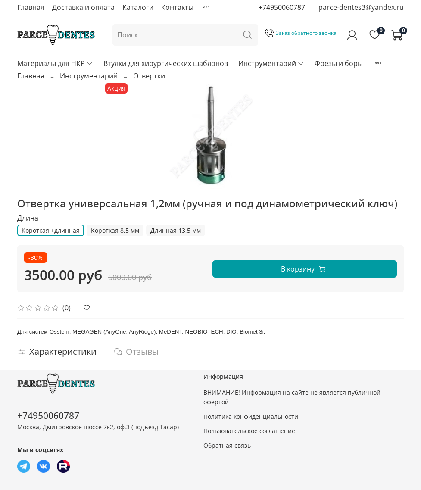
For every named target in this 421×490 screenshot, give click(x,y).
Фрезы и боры (339, 63)
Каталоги (137, 7)
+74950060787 (282, 7)
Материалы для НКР (55, 63)
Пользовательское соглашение (249, 431)
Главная (30, 7)
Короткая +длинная (51, 230)
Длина (27, 218)
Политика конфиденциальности (250, 416)
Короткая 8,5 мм (115, 230)
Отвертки (149, 76)
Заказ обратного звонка (301, 33)
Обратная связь (227, 445)
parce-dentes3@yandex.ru (361, 7)
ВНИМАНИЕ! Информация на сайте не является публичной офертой (291, 397)
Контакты (177, 7)
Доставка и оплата (83, 7)
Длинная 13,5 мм (175, 230)
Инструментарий (271, 63)
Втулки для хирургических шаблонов (165, 63)
